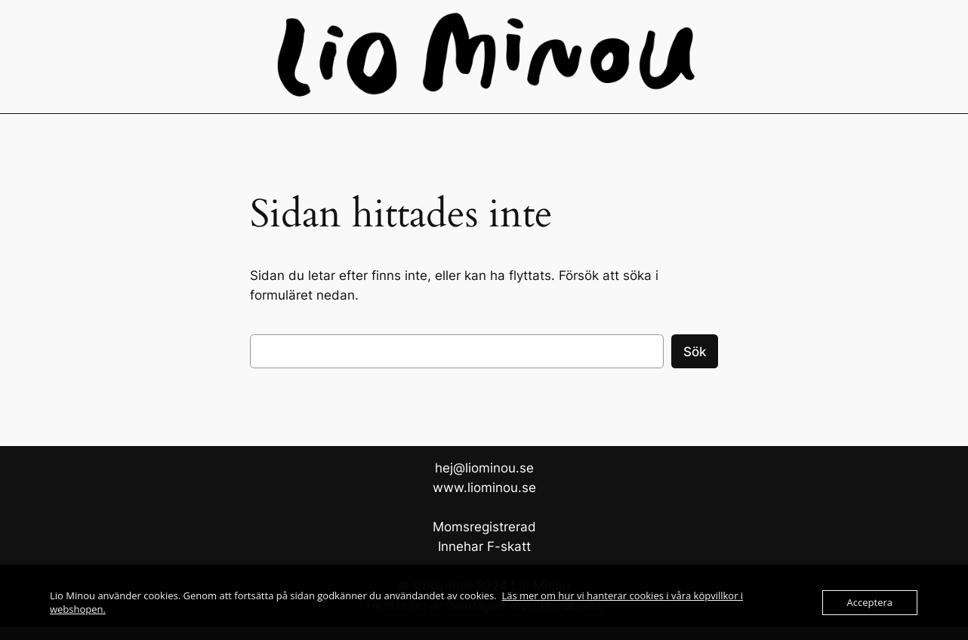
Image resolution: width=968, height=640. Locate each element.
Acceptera (869, 602)
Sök (694, 351)
